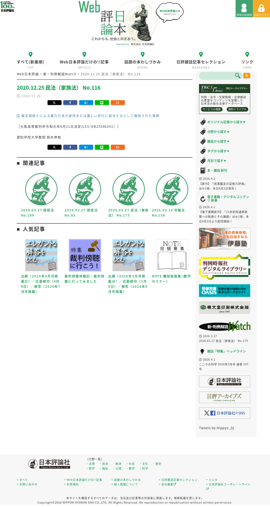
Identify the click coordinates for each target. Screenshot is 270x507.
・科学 (143, 468)
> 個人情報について (124, 484)
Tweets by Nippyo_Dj (216, 428)
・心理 (117, 468)
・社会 (130, 463)
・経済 (117, 463)
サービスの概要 (212, 109)
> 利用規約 (71, 484)
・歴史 (157, 463)
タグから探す (218, 151)
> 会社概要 (167, 484)
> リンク (212, 480)
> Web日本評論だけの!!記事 (83, 480)
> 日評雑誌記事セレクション (178, 480)
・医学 (90, 468)
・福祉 (103, 468)
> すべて (22, 480)
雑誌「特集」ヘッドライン (226, 351)
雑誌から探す (218, 141)
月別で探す (217, 160)
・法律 (90, 463)
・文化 (143, 463)
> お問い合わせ (27, 484)
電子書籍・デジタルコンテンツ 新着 (228, 198)
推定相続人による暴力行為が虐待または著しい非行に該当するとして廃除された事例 (88, 115)
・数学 (130, 468)
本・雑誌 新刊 (217, 170)
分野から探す (218, 131)
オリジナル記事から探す (226, 122)
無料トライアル (237, 109)
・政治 (103, 463)
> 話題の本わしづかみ (126, 480)
